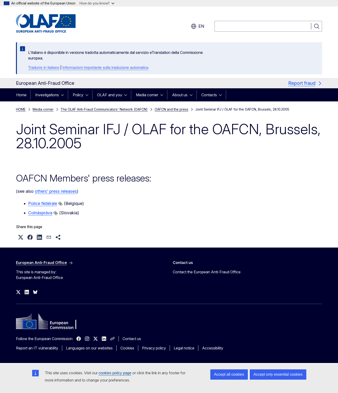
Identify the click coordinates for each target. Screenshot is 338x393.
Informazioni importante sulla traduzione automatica (105, 68)
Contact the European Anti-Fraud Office (207, 272)
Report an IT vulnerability (37, 348)
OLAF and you (109, 95)
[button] (20, 237)
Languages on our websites (89, 348)
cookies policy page (115, 373)
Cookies (127, 348)
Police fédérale (42, 203)
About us (180, 95)
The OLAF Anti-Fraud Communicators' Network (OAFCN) (104, 109)
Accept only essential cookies (278, 374)
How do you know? (97, 3)
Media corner (147, 95)
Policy (78, 95)
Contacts (209, 95)
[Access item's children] (64, 94)
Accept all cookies (229, 374)
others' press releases (56, 191)
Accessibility (212, 348)
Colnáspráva (40, 212)
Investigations (47, 95)
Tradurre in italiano (43, 68)
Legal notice (184, 348)
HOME (21, 109)
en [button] (197, 26)
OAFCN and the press (171, 109)
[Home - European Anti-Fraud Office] (54, 23)
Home (21, 95)
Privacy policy (154, 348)
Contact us (132, 338)
